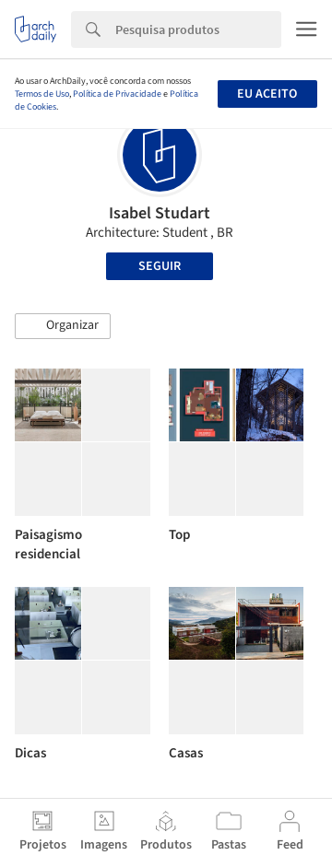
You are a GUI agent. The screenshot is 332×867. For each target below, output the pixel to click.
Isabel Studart (159, 213)
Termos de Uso (42, 94)
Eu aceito (267, 94)
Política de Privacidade (117, 94)
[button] (63, 326)
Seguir (159, 266)
